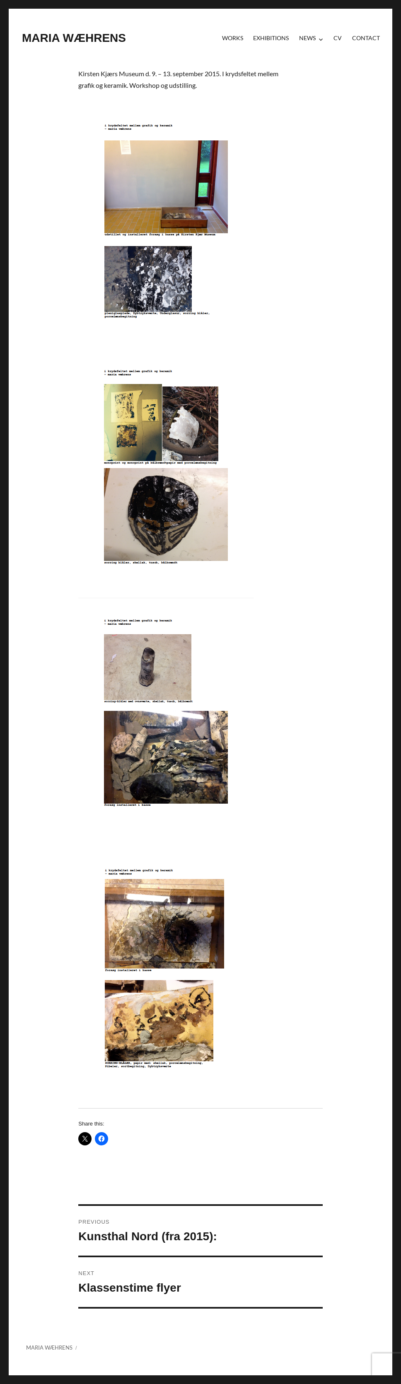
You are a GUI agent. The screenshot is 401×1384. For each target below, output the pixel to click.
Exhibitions (271, 37)
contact (366, 37)
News (307, 37)
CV (337, 37)
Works (232, 37)
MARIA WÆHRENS (74, 37)
